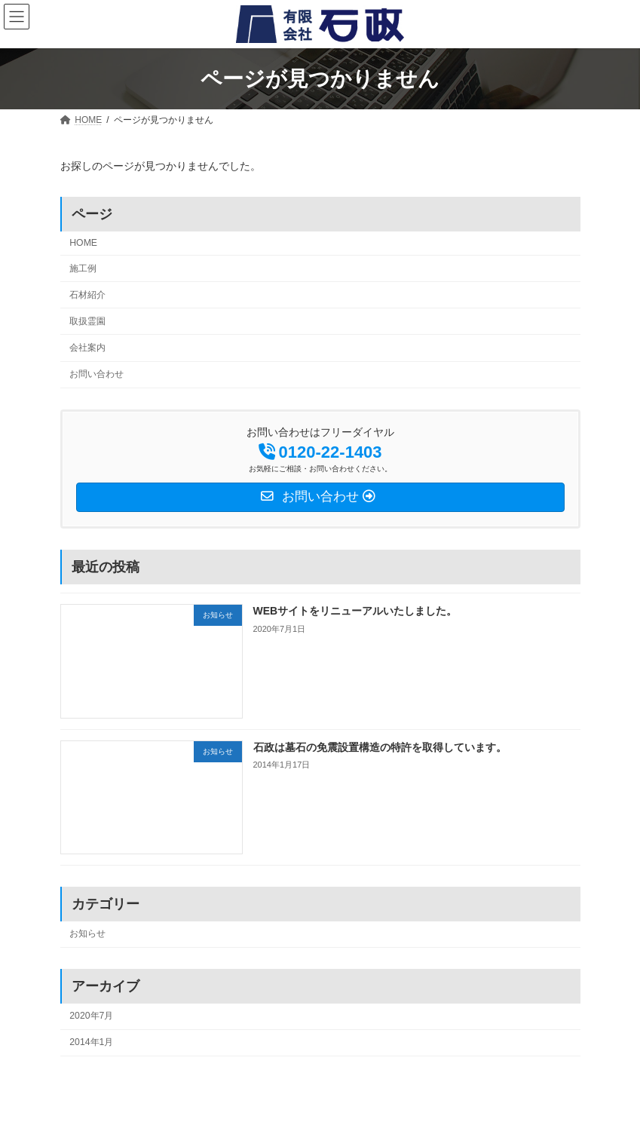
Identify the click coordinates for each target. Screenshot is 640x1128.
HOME (83, 243)
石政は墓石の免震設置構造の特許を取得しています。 (379, 747)
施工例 (82, 268)
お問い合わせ (96, 374)
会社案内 (87, 347)
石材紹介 (87, 295)
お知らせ (87, 933)
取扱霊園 (87, 321)
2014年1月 (91, 1042)
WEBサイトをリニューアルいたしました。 (355, 611)
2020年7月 (91, 1015)
